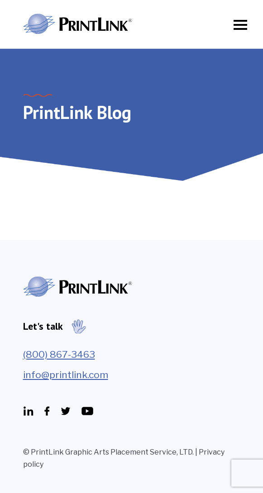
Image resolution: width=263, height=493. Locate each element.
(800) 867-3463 (59, 354)
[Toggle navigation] (237, 25)
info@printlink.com (65, 374)
